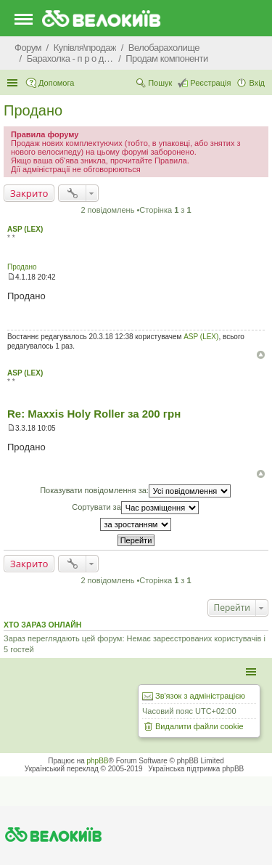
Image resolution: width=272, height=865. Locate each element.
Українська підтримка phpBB (196, 769)
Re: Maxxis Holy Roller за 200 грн (94, 413)
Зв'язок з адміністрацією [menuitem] (200, 695)
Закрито (29, 193)
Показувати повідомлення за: (135, 491)
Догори (261, 355)
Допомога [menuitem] (56, 82)
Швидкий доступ (13, 83)
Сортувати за (135, 507)
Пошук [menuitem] (160, 82)
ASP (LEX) (25, 229)
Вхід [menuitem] (257, 82)
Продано (33, 110)
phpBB (98, 761)
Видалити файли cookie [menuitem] (199, 726)
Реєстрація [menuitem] (210, 82)
